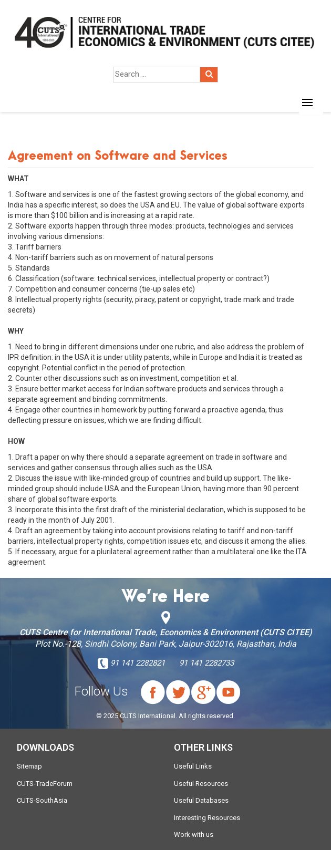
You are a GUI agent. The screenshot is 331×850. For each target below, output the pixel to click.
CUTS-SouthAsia (42, 800)
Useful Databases (201, 800)
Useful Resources (201, 783)
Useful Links (193, 766)
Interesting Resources (207, 818)
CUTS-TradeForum (45, 783)
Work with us (193, 834)
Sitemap (29, 766)
